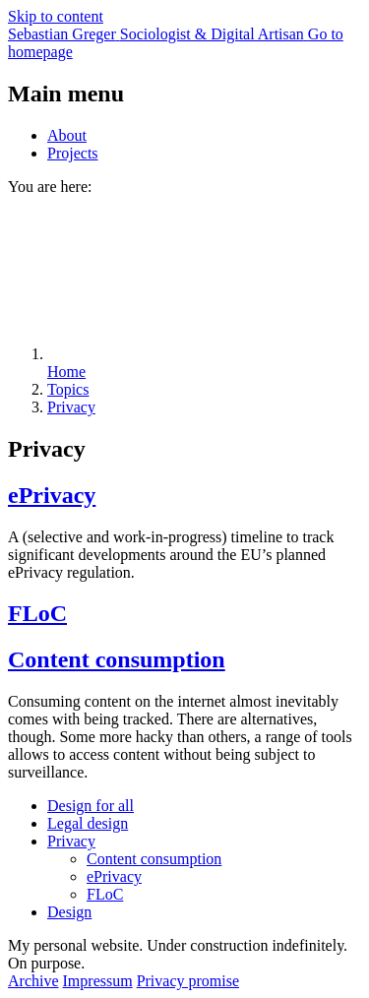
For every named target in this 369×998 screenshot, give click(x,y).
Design (69, 912)
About (67, 135)
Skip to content (55, 16)
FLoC (37, 613)
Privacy (71, 841)
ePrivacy (51, 495)
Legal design (87, 823)
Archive (33, 980)
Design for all (90, 805)
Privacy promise (188, 980)
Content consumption (116, 659)
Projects (72, 153)
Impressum (98, 980)
